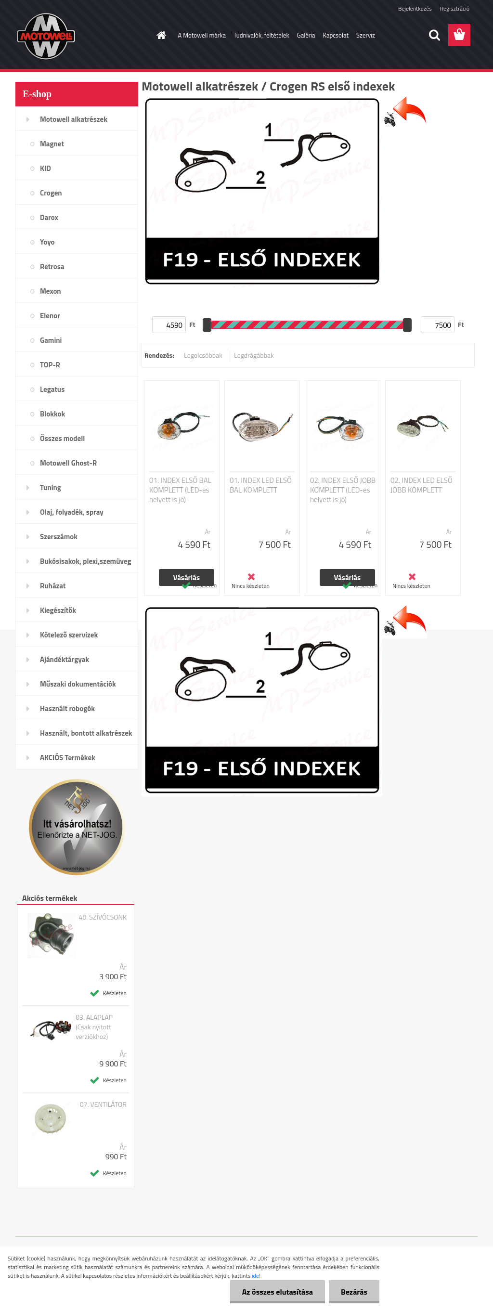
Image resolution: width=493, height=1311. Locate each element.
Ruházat (53, 585)
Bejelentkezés (415, 8)
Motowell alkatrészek (73, 119)
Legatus (52, 389)
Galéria (306, 35)
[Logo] (81, 36)
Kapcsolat (336, 35)
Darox (49, 217)
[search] (434, 35)
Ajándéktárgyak (64, 659)
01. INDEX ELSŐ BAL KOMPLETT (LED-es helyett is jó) (180, 490)
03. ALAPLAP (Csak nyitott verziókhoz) (94, 1026)
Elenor (50, 315)
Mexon (50, 291)
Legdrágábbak (254, 355)
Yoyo (47, 241)
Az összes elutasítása (277, 1292)
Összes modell (62, 438)
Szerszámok (59, 536)
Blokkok (52, 413)
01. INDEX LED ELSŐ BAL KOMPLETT (261, 485)
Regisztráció (454, 8)
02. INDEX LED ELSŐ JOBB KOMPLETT (421, 485)
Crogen (51, 192)
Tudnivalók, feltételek (261, 35)
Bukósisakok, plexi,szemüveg (85, 561)
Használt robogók (67, 708)
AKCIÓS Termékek (67, 757)
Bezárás (354, 1292)
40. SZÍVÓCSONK (103, 917)
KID (45, 168)
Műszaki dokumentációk (78, 683)
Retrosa (52, 266)
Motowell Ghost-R (68, 462)
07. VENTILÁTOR (103, 1104)
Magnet (52, 143)
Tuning (50, 487)
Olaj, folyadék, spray (72, 512)
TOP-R (50, 364)
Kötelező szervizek (69, 634)
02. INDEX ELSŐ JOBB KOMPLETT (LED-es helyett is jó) (343, 490)
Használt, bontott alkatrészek (86, 733)
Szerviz (365, 35)
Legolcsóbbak (203, 355)
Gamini (51, 340)
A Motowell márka (202, 35)
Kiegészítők (58, 610)
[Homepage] (160, 35)
